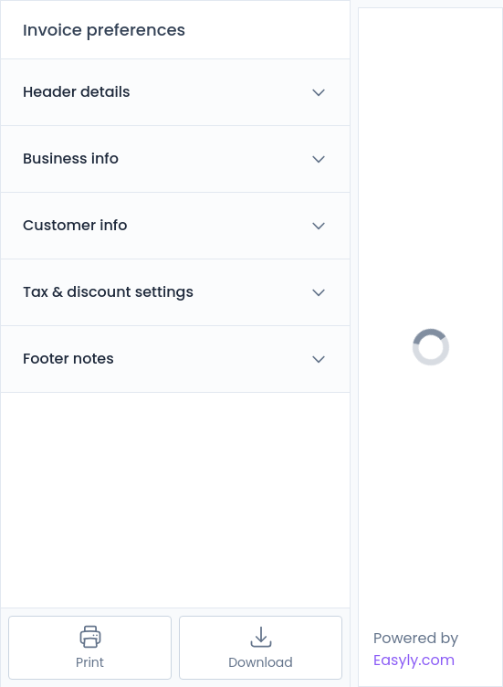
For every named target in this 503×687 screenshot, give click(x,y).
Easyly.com (414, 660)
